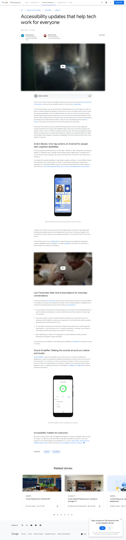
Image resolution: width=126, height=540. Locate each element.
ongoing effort (54, 241)
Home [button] (26, 2)
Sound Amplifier (38, 357)
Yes (102, 529)
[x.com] (27, 525)
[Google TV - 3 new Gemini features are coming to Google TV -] (84, 492)
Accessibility (56, 451)
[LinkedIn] (40, 525)
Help (83, 534)
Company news (62, 3)
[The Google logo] (15, 534)
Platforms (48, 10)
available (67, 243)
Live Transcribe (50, 301)
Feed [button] (70, 2)
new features (71, 305)
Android (57, 10)
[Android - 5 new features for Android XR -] (42, 492)
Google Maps (77, 104)
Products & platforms (49, 3)
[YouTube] (31, 525)
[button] (102, 35)
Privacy (23, 534)
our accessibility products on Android (71, 443)
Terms (30, 534)
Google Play (76, 341)
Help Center (75, 441)
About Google (38, 534)
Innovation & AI (35, 3)
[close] (121, 520)
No (109, 529)
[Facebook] (36, 525)
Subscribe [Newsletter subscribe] (119, 2)
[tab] (54, 515)
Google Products (50, 534)
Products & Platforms (34, 10)
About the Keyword (64, 534)
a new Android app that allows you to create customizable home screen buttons (66, 166)
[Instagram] (22, 525)
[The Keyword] (22, 10)
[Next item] (118, 491)
